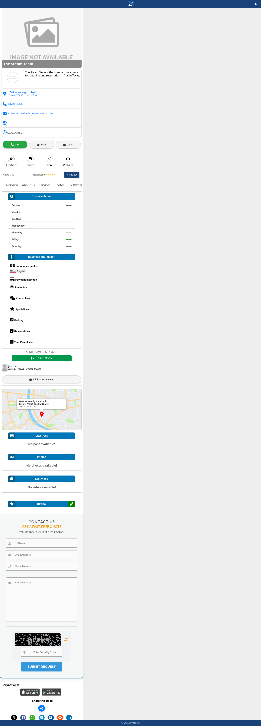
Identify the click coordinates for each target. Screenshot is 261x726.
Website (68, 161)
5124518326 (15, 103)
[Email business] (41, 145)
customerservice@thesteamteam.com (30, 113)
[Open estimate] (68, 145)
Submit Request (42, 666)
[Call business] (14, 145)
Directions (11, 161)
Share (49, 161)
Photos (30, 161)
